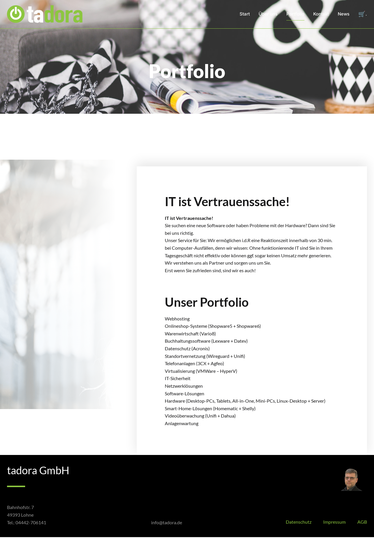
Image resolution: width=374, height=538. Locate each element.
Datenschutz (298, 522)
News (343, 14)
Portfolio (295, 14)
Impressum (334, 522)
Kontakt (321, 14)
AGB (362, 522)
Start (245, 14)
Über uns (268, 14)
